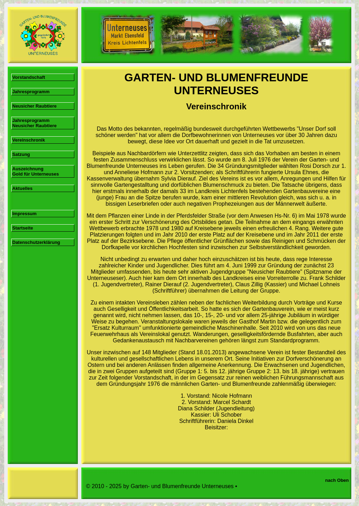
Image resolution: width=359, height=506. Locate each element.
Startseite (22, 228)
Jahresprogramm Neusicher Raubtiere (34, 123)
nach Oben (338, 480)
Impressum (24, 213)
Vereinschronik (28, 140)
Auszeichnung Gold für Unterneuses (35, 171)
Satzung (21, 154)
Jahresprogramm (31, 91)
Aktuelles (22, 188)
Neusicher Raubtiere (34, 106)
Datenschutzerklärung (36, 242)
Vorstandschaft (28, 77)
